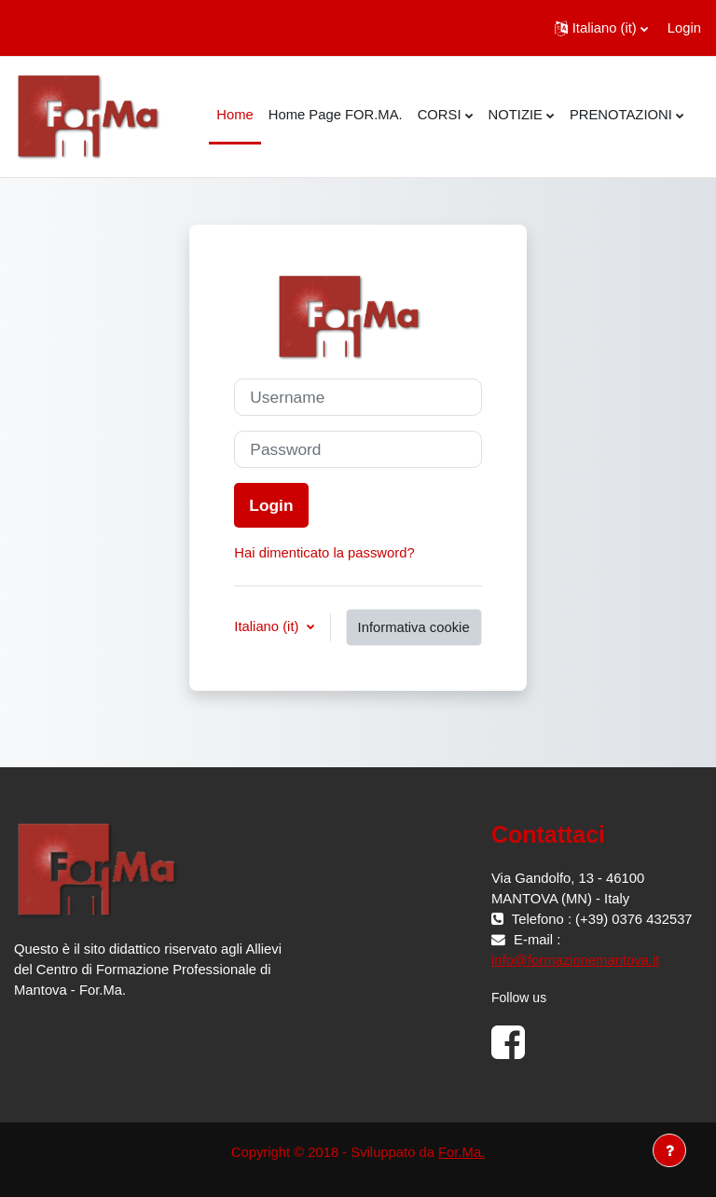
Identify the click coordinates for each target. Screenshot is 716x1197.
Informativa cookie (414, 627)
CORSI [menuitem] (439, 114)
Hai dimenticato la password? (324, 552)
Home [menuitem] (234, 114)
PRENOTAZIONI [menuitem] (621, 114)
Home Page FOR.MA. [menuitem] (335, 114)
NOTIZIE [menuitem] (516, 114)
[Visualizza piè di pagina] (669, 1150)
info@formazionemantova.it (575, 960)
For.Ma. (461, 1152)
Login (684, 28)
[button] (601, 28)
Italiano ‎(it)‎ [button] (268, 626)
